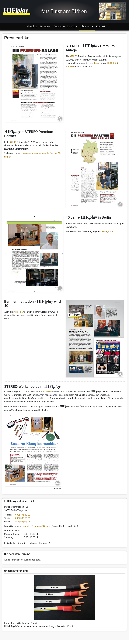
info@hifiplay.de (22, 521)
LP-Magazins (106, 231)
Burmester (45, 26)
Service (72, 26)
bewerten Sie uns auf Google (36, 526)
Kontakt (100, 26)
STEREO (73, 56)
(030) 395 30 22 (22, 514)
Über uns (87, 26)
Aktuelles (32, 26)
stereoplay (18, 312)
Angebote (59, 26)
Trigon (97, 63)
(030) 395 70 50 (22, 518)
